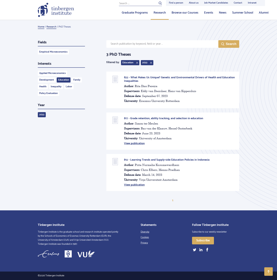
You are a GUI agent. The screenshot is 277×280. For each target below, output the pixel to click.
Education (63, 80)
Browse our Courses (185, 12)
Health (42, 87)
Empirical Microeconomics (53, 52)
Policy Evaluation (48, 93)
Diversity (145, 232)
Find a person (176, 3)
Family (76, 80)
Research (160, 12)
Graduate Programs (135, 12)
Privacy (144, 243)
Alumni (264, 12)
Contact (238, 3)
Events (208, 12)
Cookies (145, 237)
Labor (69, 87)
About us (194, 3)
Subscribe (203, 240)
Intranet (252, 3)
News (222, 12)
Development (46, 80)
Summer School (242, 12)
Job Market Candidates (216, 3)
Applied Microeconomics (52, 73)
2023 (41, 115)
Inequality (56, 87)
